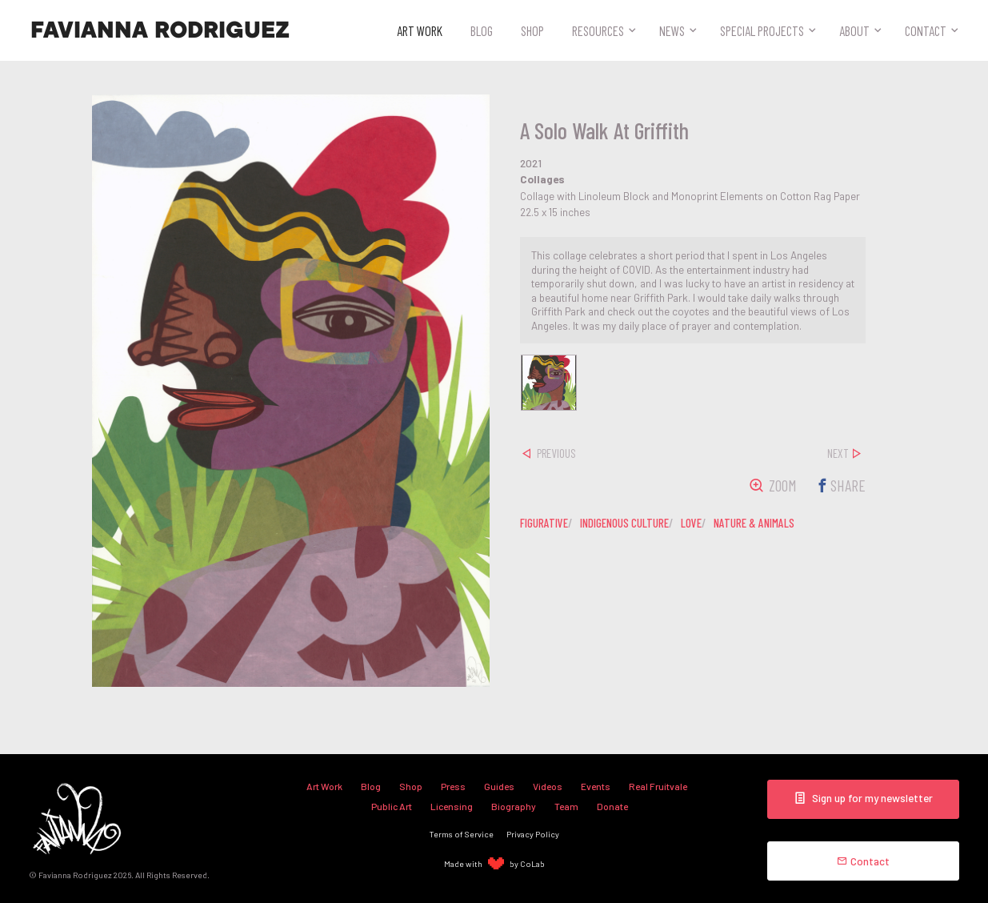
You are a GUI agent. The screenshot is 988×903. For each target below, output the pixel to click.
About (854, 30)
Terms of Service (462, 834)
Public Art (391, 806)
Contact (925, 30)
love (691, 523)
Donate (612, 806)
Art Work (419, 30)
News (672, 30)
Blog (481, 30)
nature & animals (754, 523)
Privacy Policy (532, 834)
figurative (544, 523)
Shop (532, 30)
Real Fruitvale (658, 786)
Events (595, 786)
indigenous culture (624, 523)
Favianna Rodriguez (160, 30)
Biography (513, 806)
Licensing (451, 806)
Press (453, 786)
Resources (598, 30)
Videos (547, 786)
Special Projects (762, 30)
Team (566, 806)
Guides (499, 786)
